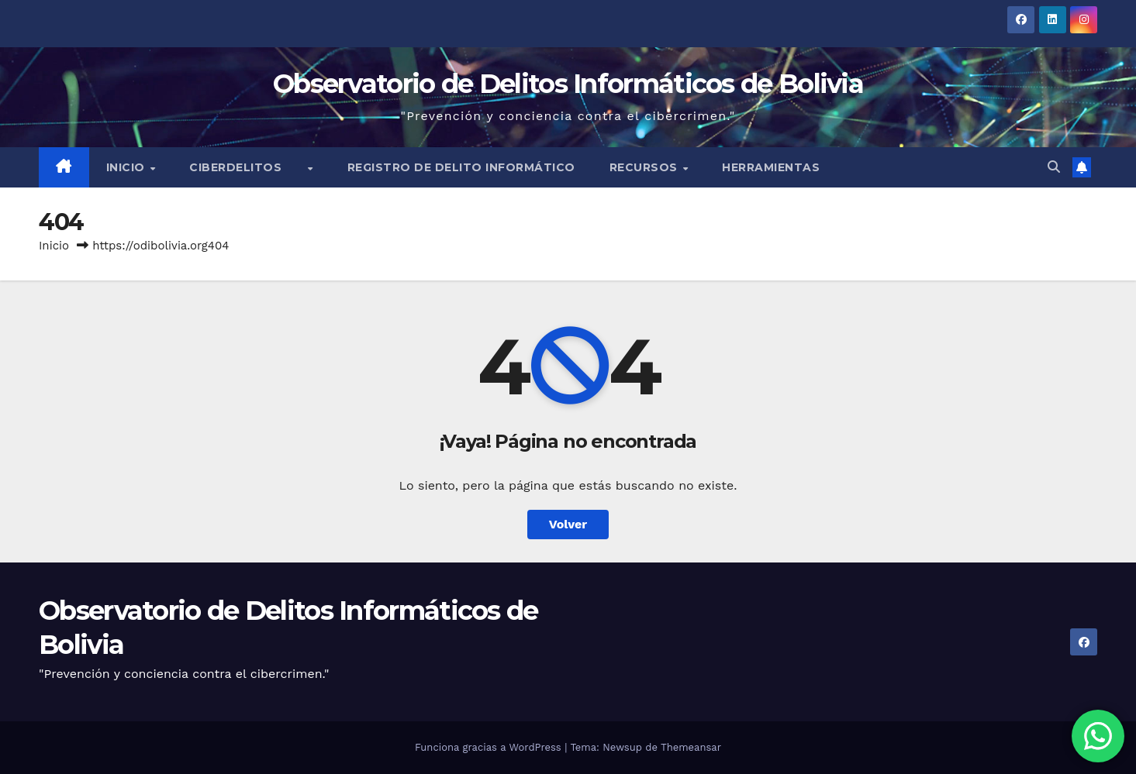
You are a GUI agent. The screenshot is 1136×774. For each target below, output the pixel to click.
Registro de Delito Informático (461, 167)
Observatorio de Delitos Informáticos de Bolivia (568, 83)
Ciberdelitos (247, 167)
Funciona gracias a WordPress (490, 747)
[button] (1054, 167)
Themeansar (691, 747)
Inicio (127, 167)
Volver (568, 524)
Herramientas (771, 167)
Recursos (645, 167)
